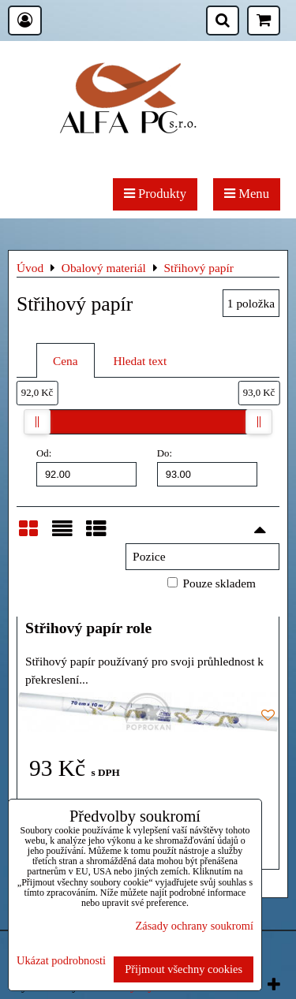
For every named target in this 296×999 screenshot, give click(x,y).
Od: (86, 467)
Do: (207, 467)
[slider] (37, 421)
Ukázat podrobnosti (61, 961)
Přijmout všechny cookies (183, 969)
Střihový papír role (88, 627)
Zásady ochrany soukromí (194, 925)
